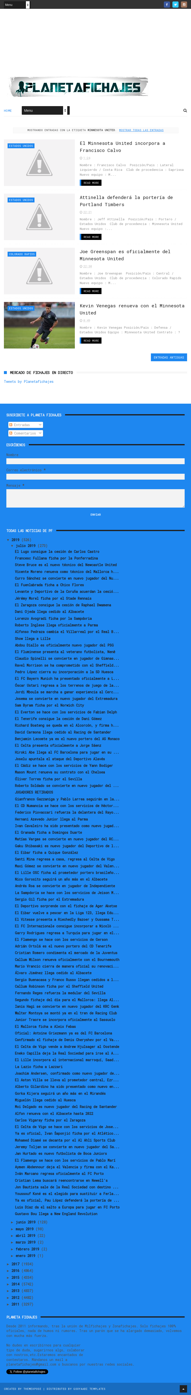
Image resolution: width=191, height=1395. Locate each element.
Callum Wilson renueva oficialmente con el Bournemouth (67, 959)
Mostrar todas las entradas (141, 130)
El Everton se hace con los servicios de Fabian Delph (66, 712)
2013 (16, 1290)
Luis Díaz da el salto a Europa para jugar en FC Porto (67, 1207)
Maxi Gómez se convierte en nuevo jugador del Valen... (67, 866)
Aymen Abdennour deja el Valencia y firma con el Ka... (67, 1167)
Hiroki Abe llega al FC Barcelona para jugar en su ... (67, 752)
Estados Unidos (21, 146)
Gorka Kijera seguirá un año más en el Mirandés (60, 1093)
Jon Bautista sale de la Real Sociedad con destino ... (67, 1187)
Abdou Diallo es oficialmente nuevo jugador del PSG (64, 645)
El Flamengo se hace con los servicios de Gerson (61, 939)
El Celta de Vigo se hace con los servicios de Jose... (67, 1126)
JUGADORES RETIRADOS (34, 792)
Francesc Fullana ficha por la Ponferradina (56, 558)
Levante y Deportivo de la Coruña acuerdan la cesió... (67, 591)
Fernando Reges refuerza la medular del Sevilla (60, 993)
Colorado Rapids (22, 254)
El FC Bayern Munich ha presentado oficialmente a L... (67, 678)
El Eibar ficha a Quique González (46, 852)
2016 (16, 1270)
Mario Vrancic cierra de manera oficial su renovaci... (67, 966)
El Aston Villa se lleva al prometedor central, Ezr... (67, 1080)
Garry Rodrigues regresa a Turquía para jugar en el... (67, 933)
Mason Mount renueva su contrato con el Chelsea (60, 772)
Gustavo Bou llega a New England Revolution (56, 1213)
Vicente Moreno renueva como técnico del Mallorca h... (67, 571)
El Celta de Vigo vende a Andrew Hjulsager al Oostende (67, 1046)
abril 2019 (26, 1235)
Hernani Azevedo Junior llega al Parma (51, 819)
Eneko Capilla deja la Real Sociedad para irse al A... (67, 1053)
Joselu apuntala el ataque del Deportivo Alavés (60, 759)
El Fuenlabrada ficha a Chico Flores (49, 585)
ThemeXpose (32, 1389)
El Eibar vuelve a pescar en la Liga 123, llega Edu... (67, 912)
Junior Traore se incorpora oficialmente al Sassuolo (65, 1019)
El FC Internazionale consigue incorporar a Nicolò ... (67, 926)
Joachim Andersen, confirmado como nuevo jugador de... (67, 1073)
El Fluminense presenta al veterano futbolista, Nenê (65, 651)
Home (8, 110)
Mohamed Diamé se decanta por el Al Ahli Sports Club (65, 1140)
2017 (16, 1264)
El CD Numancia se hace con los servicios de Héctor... (67, 805)
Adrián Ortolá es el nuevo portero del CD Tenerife (63, 946)
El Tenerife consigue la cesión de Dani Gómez (58, 718)
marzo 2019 (26, 1242)
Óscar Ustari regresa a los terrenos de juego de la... (67, 685)
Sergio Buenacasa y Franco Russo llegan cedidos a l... (67, 979)
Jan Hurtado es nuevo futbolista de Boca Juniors (61, 1153)
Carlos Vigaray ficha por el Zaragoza (50, 1120)
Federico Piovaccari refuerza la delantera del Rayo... (67, 812)
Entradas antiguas (169, 357)
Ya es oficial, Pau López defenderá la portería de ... (67, 1200)
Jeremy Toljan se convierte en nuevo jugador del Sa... (67, 1147)
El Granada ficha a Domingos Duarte (48, 832)
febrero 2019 (28, 1249)
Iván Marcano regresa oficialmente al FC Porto (59, 1173)
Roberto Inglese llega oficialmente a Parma (56, 625)
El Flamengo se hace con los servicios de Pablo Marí (65, 1160)
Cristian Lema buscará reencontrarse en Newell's (61, 1180)
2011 (16, 1304)
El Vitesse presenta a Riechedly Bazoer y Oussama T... (67, 919)
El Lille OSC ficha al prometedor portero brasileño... (67, 872)
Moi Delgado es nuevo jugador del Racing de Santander (66, 1106)
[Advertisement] (95, 44)
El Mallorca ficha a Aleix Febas (45, 1026)
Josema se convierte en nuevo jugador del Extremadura (66, 698)
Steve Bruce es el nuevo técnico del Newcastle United (66, 564)
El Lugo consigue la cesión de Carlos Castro (57, 551)
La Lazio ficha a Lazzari (39, 1066)
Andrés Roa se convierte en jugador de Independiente (65, 886)
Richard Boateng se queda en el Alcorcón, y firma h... (67, 725)
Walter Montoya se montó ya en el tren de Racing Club (66, 1013)
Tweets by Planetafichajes (29, 381)
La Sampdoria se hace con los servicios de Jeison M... (67, 892)
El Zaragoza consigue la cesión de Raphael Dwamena (63, 605)
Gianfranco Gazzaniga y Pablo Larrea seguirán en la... (67, 799)
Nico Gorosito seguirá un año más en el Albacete (61, 879)
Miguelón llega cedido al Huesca (45, 1100)
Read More (91, 183)
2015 (16, 1277)
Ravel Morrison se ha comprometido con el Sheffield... (67, 665)
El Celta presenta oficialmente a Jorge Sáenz (58, 745)
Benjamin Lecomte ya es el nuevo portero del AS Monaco (67, 738)
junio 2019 (26, 1222)
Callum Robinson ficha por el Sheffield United (59, 986)
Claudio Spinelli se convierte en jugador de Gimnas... (67, 658)
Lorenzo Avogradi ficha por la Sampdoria (53, 618)
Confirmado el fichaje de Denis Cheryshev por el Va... (67, 1039)
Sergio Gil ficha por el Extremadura (49, 899)
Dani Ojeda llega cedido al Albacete (49, 611)
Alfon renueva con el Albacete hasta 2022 (54, 1113)
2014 (16, 1284)
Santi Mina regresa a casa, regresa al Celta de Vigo (65, 859)
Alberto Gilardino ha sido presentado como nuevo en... (67, 1086)
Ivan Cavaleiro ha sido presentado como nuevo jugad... (67, 825)
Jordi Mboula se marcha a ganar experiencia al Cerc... (67, 692)
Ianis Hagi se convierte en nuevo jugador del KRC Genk (67, 1006)
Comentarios (22, 433)
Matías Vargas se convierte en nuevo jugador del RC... (67, 839)
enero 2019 (26, 1255)
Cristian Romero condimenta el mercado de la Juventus (66, 952)
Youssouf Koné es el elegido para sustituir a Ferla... (67, 1193)
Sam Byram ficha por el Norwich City (49, 705)
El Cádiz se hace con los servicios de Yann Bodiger (64, 765)
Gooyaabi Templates (89, 1389)
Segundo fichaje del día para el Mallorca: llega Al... (67, 999)
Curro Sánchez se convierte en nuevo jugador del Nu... (67, 578)
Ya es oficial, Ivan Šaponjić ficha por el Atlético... (67, 1133)
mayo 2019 (25, 1229)
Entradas (19, 425)
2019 (16, 539)
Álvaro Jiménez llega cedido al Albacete (53, 973)
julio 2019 (26, 545)
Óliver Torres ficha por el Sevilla (48, 779)
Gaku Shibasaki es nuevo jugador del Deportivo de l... (67, 846)
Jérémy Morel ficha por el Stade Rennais (53, 598)
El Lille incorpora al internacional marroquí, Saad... (67, 1060)
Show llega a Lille (32, 638)
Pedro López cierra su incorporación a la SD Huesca (64, 672)
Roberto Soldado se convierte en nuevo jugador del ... (67, 785)
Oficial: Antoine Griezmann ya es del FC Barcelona (63, 1033)
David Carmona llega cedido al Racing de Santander (63, 732)
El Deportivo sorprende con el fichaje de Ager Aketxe (66, 906)
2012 (16, 1297)
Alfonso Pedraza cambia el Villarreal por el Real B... (67, 631)
